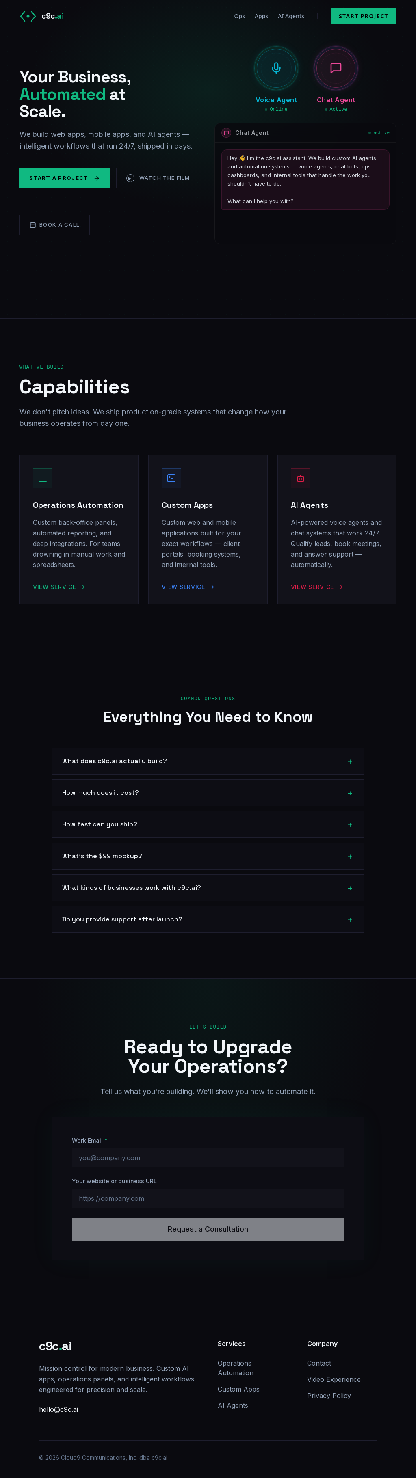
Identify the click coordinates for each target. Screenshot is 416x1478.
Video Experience (334, 1379)
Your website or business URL (114, 1181)
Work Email (90, 1140)
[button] (276, 68)
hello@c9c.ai (58, 1409)
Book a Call (55, 224)
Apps (261, 16)
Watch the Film (158, 178)
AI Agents (291, 16)
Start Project (363, 16)
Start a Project (64, 178)
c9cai (55, 1346)
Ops (239, 16)
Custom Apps (239, 1389)
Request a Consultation (208, 1229)
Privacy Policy (329, 1396)
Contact (319, 1363)
